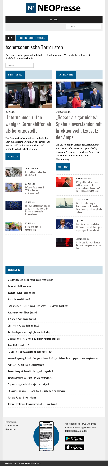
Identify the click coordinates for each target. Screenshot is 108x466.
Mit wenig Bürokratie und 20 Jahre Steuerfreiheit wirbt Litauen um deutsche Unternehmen (37, 207)
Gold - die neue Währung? (18, 299)
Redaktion (10, 429)
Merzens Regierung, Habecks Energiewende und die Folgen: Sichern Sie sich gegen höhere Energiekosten (52, 358)
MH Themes (36, 463)
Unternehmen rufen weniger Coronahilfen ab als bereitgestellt (28, 123)
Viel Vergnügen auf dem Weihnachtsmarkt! (26, 364)
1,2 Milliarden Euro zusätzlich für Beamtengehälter (29, 351)
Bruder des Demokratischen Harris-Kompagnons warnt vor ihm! (88, 245)
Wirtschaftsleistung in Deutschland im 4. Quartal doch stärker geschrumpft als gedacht (89, 207)
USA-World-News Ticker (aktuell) (21, 319)
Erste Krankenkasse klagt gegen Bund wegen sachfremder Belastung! (37, 306)
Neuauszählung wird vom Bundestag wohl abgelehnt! (30, 371)
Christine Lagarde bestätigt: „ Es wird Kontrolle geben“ (31, 332)
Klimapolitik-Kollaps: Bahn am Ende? (23, 325)
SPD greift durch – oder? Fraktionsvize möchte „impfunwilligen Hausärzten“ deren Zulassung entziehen (88, 186)
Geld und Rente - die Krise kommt (22, 397)
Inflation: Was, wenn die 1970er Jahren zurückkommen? (38, 189)
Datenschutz (11, 425)
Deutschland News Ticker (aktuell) (22, 312)
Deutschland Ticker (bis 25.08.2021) (35, 173)
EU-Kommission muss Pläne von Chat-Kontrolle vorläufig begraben (36, 390)
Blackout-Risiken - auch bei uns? (21, 293)
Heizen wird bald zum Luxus (19, 286)
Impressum (10, 422)
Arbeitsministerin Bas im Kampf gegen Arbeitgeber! (30, 279)
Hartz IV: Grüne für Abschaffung (33, 225)
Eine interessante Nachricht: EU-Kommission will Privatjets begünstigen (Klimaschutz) (89, 227)
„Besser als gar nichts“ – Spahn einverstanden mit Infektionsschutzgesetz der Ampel (79, 126)
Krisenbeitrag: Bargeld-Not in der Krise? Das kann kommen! (33, 338)
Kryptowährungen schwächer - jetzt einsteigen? (28, 384)
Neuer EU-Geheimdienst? (18, 345)
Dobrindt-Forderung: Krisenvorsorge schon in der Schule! (32, 404)
